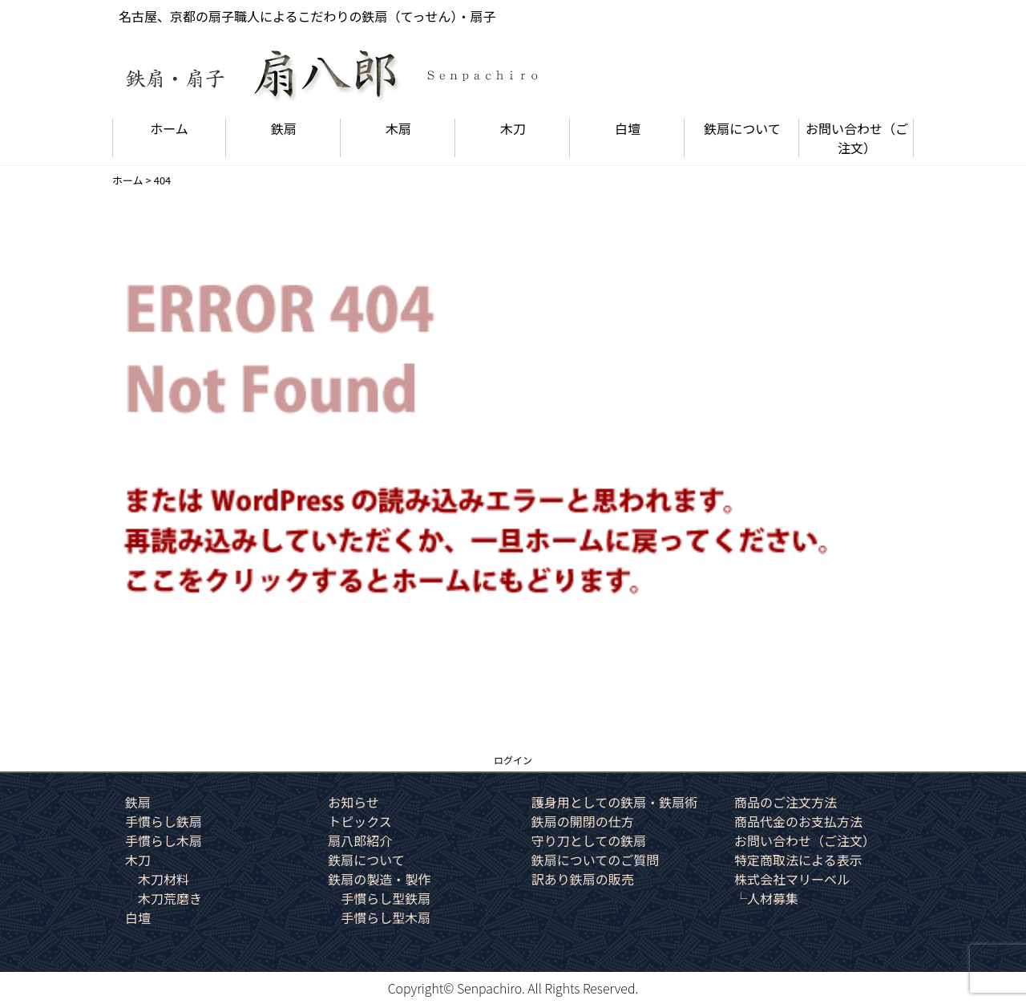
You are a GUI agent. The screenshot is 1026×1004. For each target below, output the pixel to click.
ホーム (169, 128)
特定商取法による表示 (798, 859)
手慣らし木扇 (163, 840)
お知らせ (353, 802)
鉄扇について (742, 128)
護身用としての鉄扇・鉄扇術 (614, 802)
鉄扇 (284, 128)
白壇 (627, 128)
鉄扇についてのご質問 (595, 859)
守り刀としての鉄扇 (589, 840)
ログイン (513, 760)
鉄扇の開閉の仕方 (582, 821)
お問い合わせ (857, 138)
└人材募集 (766, 898)
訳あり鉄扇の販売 (582, 879)
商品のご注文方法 (785, 802)
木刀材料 (163, 879)
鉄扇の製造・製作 (379, 879)
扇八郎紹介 (360, 840)
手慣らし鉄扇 (163, 821)
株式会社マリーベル (792, 879)
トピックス (360, 821)
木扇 (398, 128)
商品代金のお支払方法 (798, 821)
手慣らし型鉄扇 (385, 898)
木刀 (513, 128)
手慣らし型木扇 (385, 917)
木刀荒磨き (170, 898)
